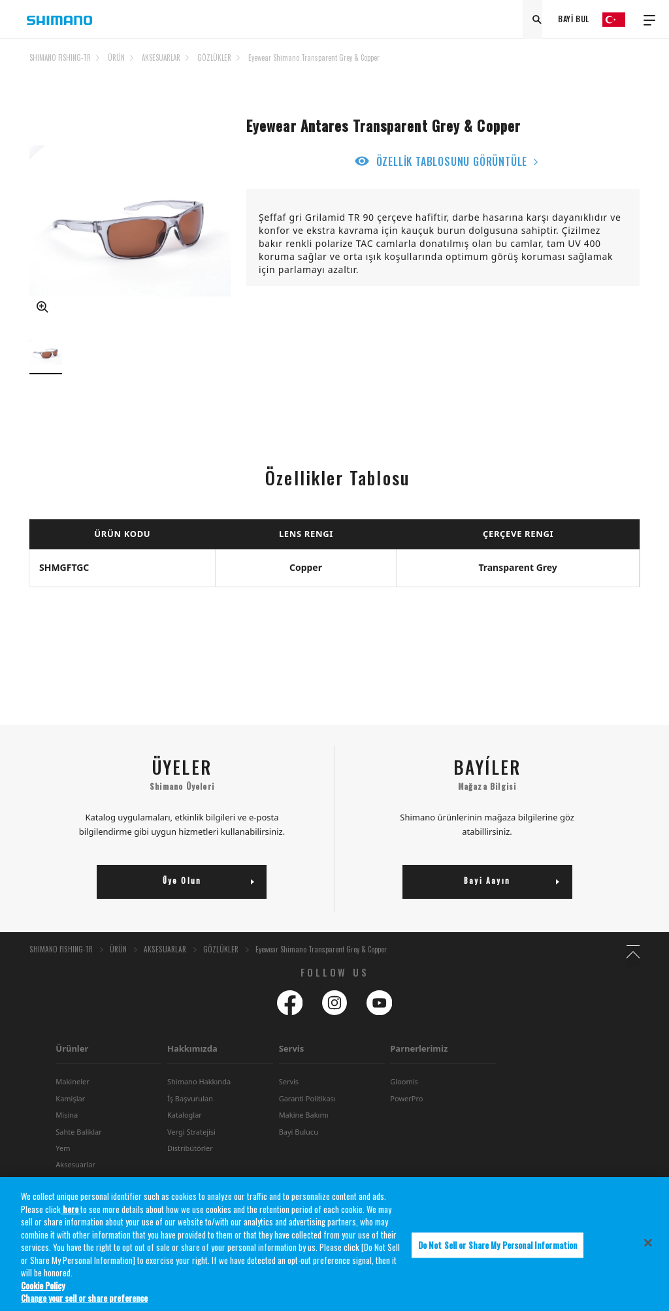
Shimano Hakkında (199, 1103)
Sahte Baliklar (78, 1153)
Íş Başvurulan (190, 1120)
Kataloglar (184, 1136)
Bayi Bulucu (298, 1153)
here (70, 1215)
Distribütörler (190, 1169)
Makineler (72, 1103)
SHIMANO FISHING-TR (60, 57)
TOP (631, 65)
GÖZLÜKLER (214, 57)
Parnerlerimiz (419, 1070)
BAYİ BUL (573, 19)
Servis (291, 1070)
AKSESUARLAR (161, 57)
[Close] (648, 1249)
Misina (67, 1136)
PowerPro (406, 1120)
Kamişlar (70, 1120)
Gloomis (404, 1103)
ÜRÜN (116, 57)
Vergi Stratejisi (191, 1153)
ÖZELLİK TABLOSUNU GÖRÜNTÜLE (452, 161)
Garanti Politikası (307, 1120)
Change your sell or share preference (84, 1304)
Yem (63, 1169)
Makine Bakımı (304, 1136)
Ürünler (72, 1070)
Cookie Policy (43, 1291)
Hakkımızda (192, 1070)
